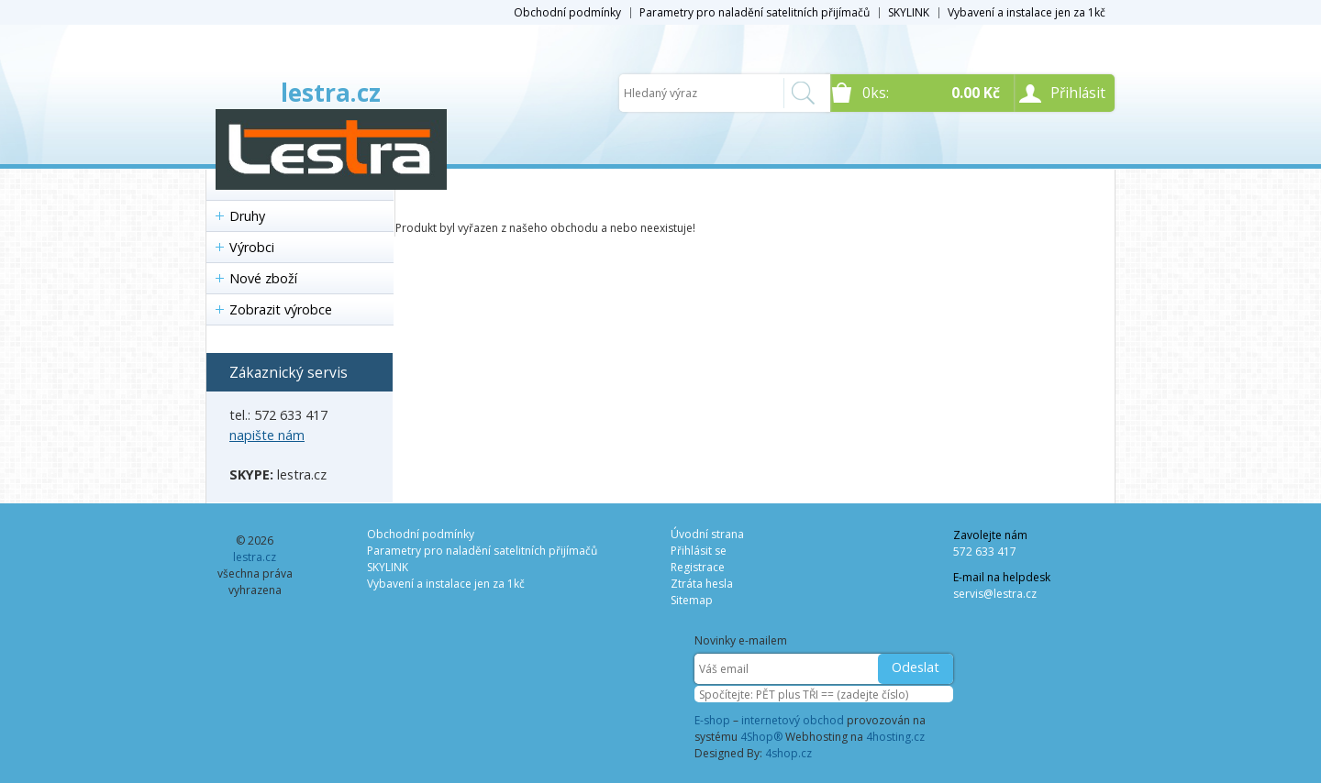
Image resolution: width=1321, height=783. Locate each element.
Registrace (698, 567)
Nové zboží (263, 278)
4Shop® (761, 736)
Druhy (247, 216)
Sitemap (692, 600)
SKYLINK (908, 12)
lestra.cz (331, 92)
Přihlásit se (699, 550)
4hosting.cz (895, 736)
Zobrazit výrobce (280, 309)
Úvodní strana (707, 534)
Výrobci (251, 247)
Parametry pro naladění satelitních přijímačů (754, 12)
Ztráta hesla (702, 583)
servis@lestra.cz (995, 593)
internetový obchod (792, 720)
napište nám (267, 435)
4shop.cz (788, 753)
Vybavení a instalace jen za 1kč (1026, 12)
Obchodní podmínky (567, 12)
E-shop (712, 720)
